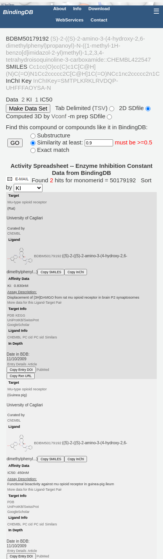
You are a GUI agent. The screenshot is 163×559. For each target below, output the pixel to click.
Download (99, 8)
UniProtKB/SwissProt (23, 320)
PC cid (27, 337)
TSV (99, 108)
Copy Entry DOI (21, 370)
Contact (98, 20)
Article (32, 364)
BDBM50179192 (48, 256)
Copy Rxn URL (21, 376)
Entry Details (17, 364)
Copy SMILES (51, 272)
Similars (51, 337)
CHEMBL (14, 337)
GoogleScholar (18, 325)
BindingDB (18, 12)
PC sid (39, 337)
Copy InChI (75, 272)
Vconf (59, 116)
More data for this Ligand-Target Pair (34, 302)
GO (15, 143)
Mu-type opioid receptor (27, 202)
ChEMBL (14, 233)
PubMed (43, 370)
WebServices (69, 20)
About (59, 8)
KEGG (20, 315)
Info (77, 8)
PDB (10, 315)
